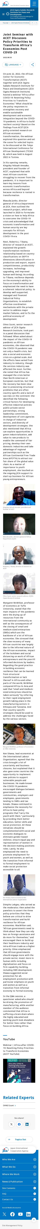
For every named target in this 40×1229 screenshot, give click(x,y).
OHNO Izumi (10, 1105)
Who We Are (8, 1159)
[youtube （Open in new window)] (20, 1214)
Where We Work (10, 1174)
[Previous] (32, 23)
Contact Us (7, 1199)
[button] (12, 64)
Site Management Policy (12, 1225)
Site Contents (8, 1188)
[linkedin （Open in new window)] (28, 1214)
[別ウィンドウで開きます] (11, 1124)
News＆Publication (12, 1181)
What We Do (8, 1166)
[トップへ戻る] (34, 1220)
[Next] (36, 23)
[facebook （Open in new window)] (12, 1214)
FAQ (4, 1193)
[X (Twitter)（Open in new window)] (4, 1214)
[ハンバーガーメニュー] (34, 3)
